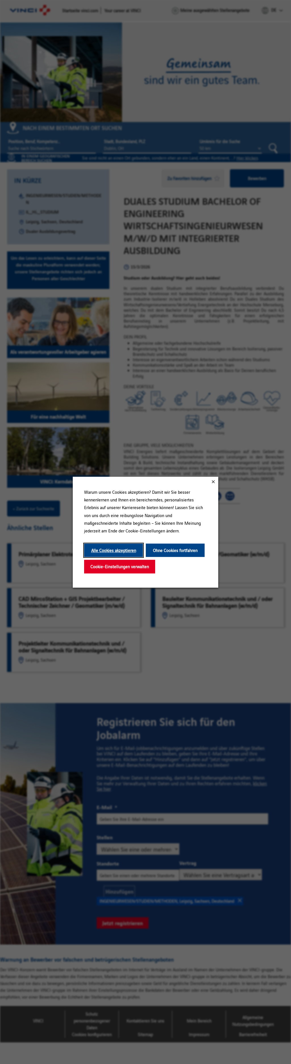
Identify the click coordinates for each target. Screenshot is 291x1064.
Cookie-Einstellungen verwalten (119, 566)
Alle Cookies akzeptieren (113, 550)
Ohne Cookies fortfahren (175, 550)
